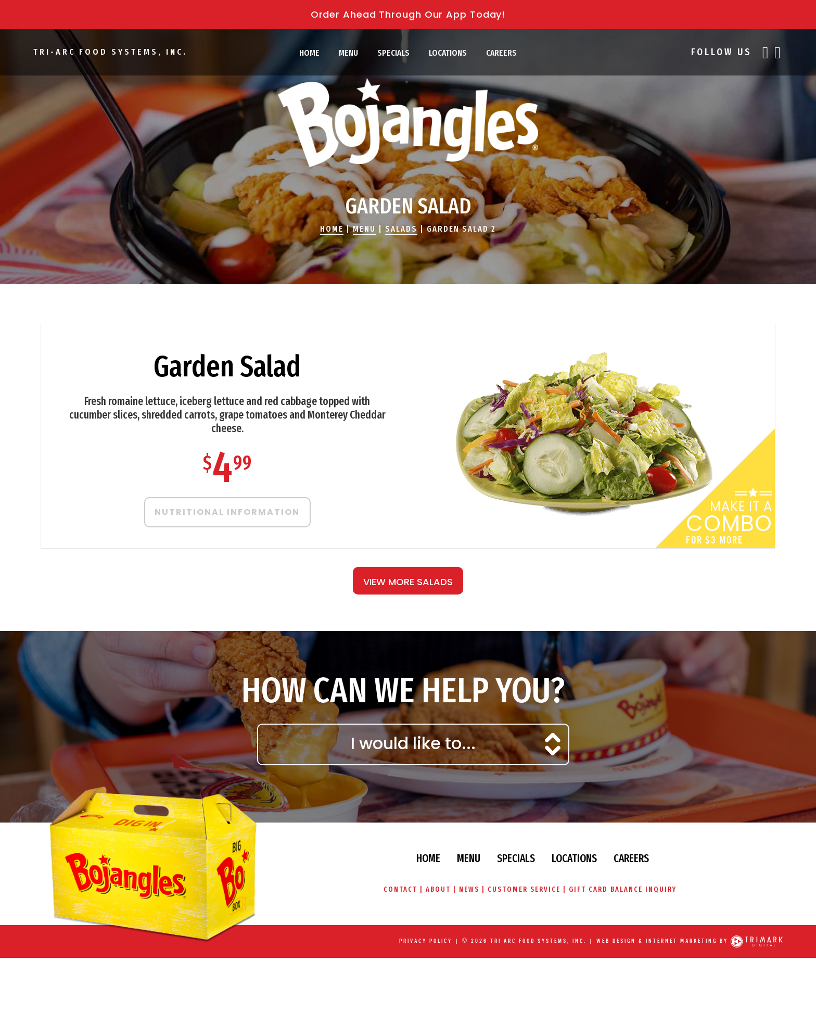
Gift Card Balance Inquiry (623, 889)
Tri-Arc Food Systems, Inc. (109, 51)
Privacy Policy (425, 941)
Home (309, 52)
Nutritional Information (227, 512)
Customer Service (524, 889)
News (469, 889)
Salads (401, 229)
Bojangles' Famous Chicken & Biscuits (408, 122)
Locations (448, 52)
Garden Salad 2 (461, 229)
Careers (501, 52)
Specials (393, 52)
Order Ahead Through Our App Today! (408, 14)
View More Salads (408, 581)
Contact (400, 889)
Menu (348, 52)
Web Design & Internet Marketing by (662, 941)
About (438, 889)
